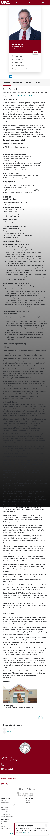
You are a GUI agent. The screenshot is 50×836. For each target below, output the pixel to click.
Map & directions (5, 824)
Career (29, 82)
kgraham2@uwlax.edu (21, 69)
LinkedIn (9, 732)
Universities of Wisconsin (7, 816)
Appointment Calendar (13, 729)
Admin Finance (4, 807)
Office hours (18, 56)
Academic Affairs (5, 802)
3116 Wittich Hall (20, 65)
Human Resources (29, 805)
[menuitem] (13, 801)
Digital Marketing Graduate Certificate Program (27, 96)
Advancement (4, 809)
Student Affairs (4, 812)
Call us (5, 764)
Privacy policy (25, 832)
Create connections (6, 828)
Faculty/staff (28, 800)
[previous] (40, 718)
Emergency (4, 821)
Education (17, 82)
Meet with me (19, 59)
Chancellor (3, 800)
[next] (45, 718)
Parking (3, 826)
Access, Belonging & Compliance (9, 805)
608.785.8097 (18, 62)
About (7, 82)
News (37, 82)
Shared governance (6, 814)
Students (27, 802)
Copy (35, 53)
